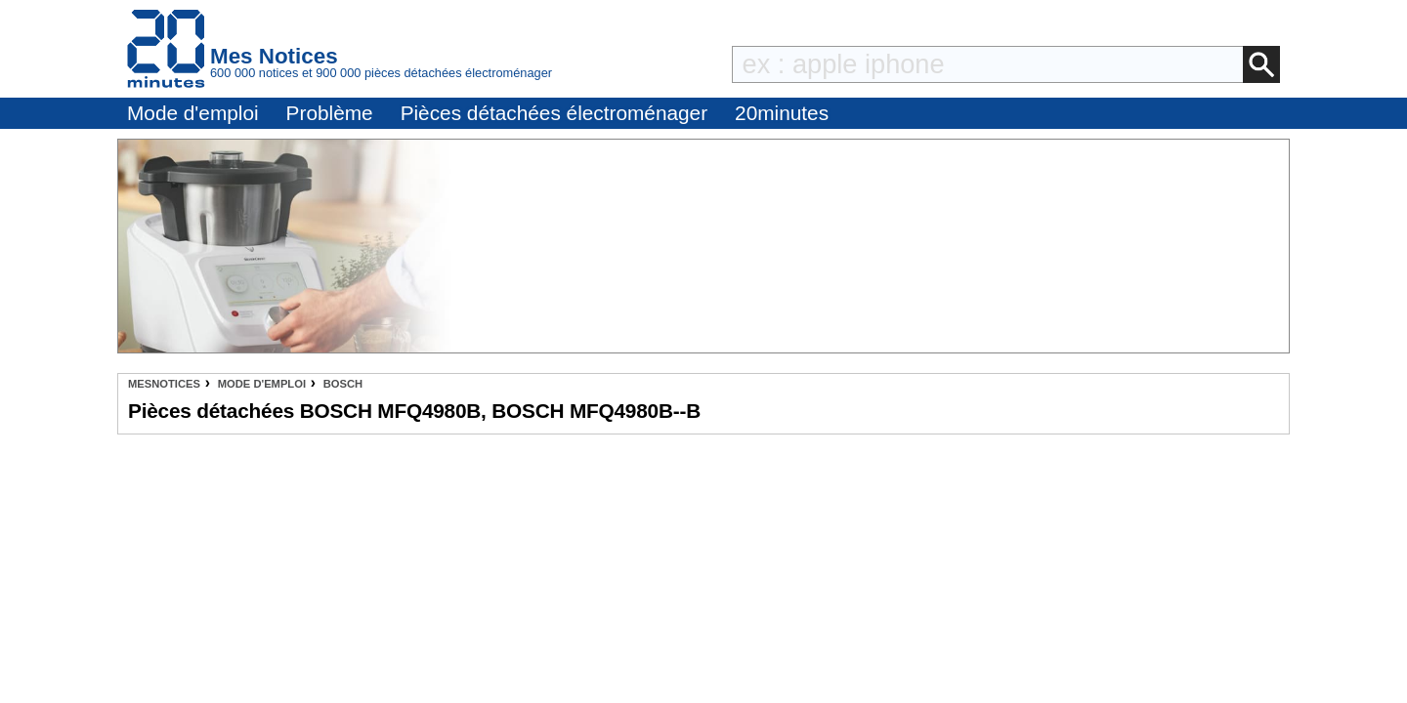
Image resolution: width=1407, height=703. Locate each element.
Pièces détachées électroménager (554, 113)
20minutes (782, 113)
